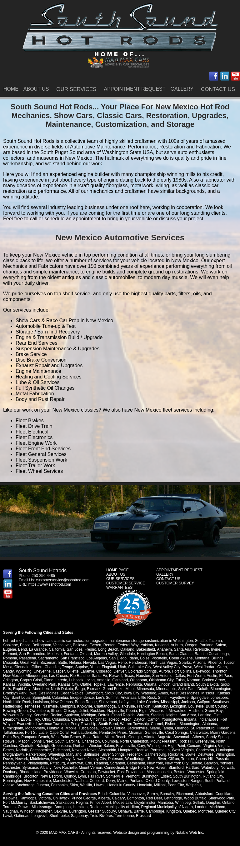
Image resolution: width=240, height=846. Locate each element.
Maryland (73, 754)
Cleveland (79, 719)
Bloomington (220, 689)
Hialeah (222, 728)
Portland (206, 645)
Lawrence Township (52, 724)
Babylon (210, 763)
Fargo (79, 689)
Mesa (7, 667)
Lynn (82, 776)
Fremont (10, 654)
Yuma (94, 667)
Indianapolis (208, 719)
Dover (8, 759)
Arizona (198, 662)
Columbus (60, 719)
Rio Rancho (71, 675)
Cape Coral (59, 732)
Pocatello (159, 658)
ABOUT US (36, 89)
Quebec (188, 811)
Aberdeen (40, 689)
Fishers (171, 724)
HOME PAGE (117, 570)
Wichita (24, 684)
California (57, 649)
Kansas (9, 684)
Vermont (132, 776)
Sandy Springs (217, 737)
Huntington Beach (151, 654)
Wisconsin (158, 710)
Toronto (9, 807)
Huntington (225, 750)
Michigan (88, 715)
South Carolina (67, 741)
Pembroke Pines (113, 732)
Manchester (62, 780)
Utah (122, 667)
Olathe (85, 684)
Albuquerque (27, 675)
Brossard (143, 815)
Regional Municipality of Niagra (167, 807)
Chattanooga (105, 706)
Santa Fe (90, 675)
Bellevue (80, 645)
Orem (221, 667)
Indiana (189, 719)
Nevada (89, 662)
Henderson (138, 662)
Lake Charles (148, 702)
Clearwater (199, 732)
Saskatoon (65, 802)
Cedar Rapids (71, 693)
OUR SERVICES (76, 89)
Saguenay (79, 815)
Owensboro (39, 710)
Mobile (70, 728)
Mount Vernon (90, 767)
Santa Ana (182, 649)
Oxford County (157, 780)
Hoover (105, 728)
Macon (24, 741)
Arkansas (128, 697)
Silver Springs (113, 754)
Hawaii (99, 785)
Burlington (149, 776)
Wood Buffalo (194, 798)
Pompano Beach (35, 737)
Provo (186, 667)
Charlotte (26, 745)
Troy (36, 719)
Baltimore (92, 754)
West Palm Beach (66, 737)
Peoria (131, 710)
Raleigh (43, 745)
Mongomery (35, 728)
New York (155, 763)
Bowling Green (15, 710)
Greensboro (61, 745)
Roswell (106, 675)
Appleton (71, 715)
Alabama (209, 724)
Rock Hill (185, 741)
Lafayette (127, 702)
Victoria (44, 798)
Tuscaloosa (87, 728)
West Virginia (182, 750)
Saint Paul (186, 689)
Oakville (60, 811)
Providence (52, 772)
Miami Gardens (222, 732)
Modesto (54, 654)
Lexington (178, 706)
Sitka (73, 785)
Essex (165, 776)
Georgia (135, 737)
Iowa (32, 693)
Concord (194, 745)
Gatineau (21, 815)
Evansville (25, 724)
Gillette (72, 671)
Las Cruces (49, 675)
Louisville (195, 706)
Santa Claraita (180, 654)
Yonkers (226, 763)
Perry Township (83, 724)
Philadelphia (38, 763)
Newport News (84, 750)
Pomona (10, 658)
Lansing (203, 715)
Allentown (75, 763)
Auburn (176, 645)
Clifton (172, 759)
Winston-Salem (101, 745)
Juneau (43, 785)
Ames (162, 693)
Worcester (195, 772)
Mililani (159, 785)
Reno (122, 662)
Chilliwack (61, 798)
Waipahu (192, 785)
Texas (120, 675)
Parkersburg (36, 754)
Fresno (90, 649)
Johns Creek (42, 741)
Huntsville (55, 728)
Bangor (196, 780)
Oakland (127, 649)
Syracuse (30, 767)
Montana (202, 658)
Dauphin (213, 802)
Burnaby (166, 794)
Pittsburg (57, 763)
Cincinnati (98, 719)
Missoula (10, 662)
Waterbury (209, 767)
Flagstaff (108, 667)
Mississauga (42, 807)
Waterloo (148, 693)
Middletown (39, 759)
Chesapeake (40, 750)
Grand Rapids (122, 715)
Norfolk (22, 750)
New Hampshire (37, 780)
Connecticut (113, 767)
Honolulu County (121, 785)
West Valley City (166, 667)
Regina (82, 802)
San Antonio (153, 675)
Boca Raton (92, 737)
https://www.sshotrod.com (49, 584)
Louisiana (41, 702)
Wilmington (156, 745)
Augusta (164, 737)
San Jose (74, 649)
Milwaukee (178, 710)
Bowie (190, 754)
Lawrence (115, 684)
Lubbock (76, 680)
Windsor (26, 811)
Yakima (146, 645)
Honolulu (144, 785)
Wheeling (56, 754)
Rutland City (212, 776)
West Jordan (203, 667)
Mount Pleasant (163, 741)
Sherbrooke (59, 815)
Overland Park (44, 684)
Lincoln (164, 684)
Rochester (11, 767)
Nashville (50, 706)
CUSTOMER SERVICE (125, 583)
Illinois (56, 710)
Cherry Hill (203, 759)
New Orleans (61, 702)
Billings (217, 658)
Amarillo (103, 680)
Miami (154, 728)
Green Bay (213, 710)
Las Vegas (107, 662)
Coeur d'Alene (181, 658)
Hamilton (80, 807)
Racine (56, 715)
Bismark (93, 689)
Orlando (181, 728)
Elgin (143, 710)
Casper (58, 671)
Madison (195, 710)
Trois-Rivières (100, 815)
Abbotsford (203, 794)
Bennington (12, 780)
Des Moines (48, 693)
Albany (45, 767)
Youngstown (171, 719)
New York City (176, 763)
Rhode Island (30, 772)
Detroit (103, 715)
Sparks (185, 662)
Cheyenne (41, 671)
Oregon (190, 645)
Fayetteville (178, 697)
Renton (109, 645)
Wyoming (23, 671)
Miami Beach (115, 737)
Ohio (46, 719)
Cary (141, 745)
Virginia (209, 745)
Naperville (116, 710)
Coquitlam (222, 794)
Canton (153, 719)
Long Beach (108, 649)
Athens (197, 737)
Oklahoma (138, 680)
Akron (126, 719)
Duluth (202, 689)
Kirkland (161, 645)
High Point (176, 745)
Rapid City (21, 689)
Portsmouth (159, 750)
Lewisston (179, 780)
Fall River (95, 776)
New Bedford (51, 776)
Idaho (133, 658)
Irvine (215, 649)
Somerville (114, 776)
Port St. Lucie (36, 732)
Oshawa (124, 811)
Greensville (204, 741)
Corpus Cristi (31, 680)
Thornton (219, 671)
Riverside (201, 649)
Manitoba (164, 802)
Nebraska (134, 684)
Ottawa (24, 807)
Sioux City (113, 693)
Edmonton (134, 798)
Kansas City (68, 684)
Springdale (199, 697)
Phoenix (214, 662)
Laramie (87, 671)
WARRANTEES (119, 587)
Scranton (117, 763)
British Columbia (111, 794)
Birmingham (13, 728)
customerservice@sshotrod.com (63, 580)
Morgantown (13, 754)
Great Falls (29, 662)
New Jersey (60, 759)
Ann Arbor (187, 715)
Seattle (201, 640)
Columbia (60, 697)
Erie (88, 763)
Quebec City (224, 811)
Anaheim (164, 649)
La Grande (38, 649)
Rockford (97, 710)
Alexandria (107, 750)
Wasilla (86, 785)
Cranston (88, 772)
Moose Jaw (122, 802)
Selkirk (197, 802)
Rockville (175, 754)
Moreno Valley (106, 654)
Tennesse (32, 706)
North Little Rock (17, 702)
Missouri (208, 693)
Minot (129, 689)
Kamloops (28, 798)
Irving (90, 680)
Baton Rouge (86, 702)
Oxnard (86, 654)
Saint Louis (20, 697)
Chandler (52, 667)
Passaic (221, 759)
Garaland (120, 680)
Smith (162, 697)
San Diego (118, 658)
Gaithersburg (155, 754)
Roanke (141, 750)
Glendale (126, 654)
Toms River (156, 759)
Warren (142, 715)
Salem (220, 645)
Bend (22, 649)
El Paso (216, 675)
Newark (21, 759)
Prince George (84, 798)
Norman (193, 680)
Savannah (181, 737)
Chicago (70, 710)
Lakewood (200, 671)
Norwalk (226, 767)
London (201, 807)
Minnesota (144, 689)
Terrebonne (123, 815)
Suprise (81, 667)
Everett (95, 645)
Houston (134, 675)
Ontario (228, 802)
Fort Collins (180, 671)
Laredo (61, 680)
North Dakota (61, 689)
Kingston (173, 811)
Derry (110, 780)
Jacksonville (137, 728)
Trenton (186, 759)
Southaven (221, 702)
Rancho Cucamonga (211, 654)
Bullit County (215, 706)
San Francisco (72, 658)
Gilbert (37, 667)
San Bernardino (32, 654)
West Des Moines (183, 693)
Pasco (25, 645)
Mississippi (170, 702)
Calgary (118, 798)
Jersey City (96, 759)
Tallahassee (13, 732)
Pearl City (175, 785)
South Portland (216, 780)
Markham (217, 807)
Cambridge (12, 776)
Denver (119, 671)
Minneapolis (166, 689)
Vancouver (62, 645)
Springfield (41, 697)
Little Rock (146, 697)
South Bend (108, 724)
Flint (216, 715)
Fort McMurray (15, 802)
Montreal (205, 811)
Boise (144, 658)
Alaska (8, 785)
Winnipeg (182, 802)
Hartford (191, 767)
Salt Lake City (139, 667)
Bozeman (48, 662)
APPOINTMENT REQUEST (134, 89)
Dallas (171, 675)
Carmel (157, 724)
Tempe (67, 667)
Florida (119, 728)
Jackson (188, 702)
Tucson (229, 662)
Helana (75, 662)
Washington (183, 640)
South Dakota (207, 684)
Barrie (138, 811)
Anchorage (25, 785)
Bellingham (41, 645)
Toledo (113, 719)
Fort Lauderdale (84, 732)
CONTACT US (218, 89)
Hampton (125, 750)
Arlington (10, 680)
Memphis (67, 706)
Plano (48, 680)
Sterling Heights (163, 715)
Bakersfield (145, 649)
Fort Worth (187, 675)
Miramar (135, 732)
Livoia (26, 719)
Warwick (71, 772)
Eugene (9, 649)
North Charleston (134, 741)
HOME (10, 89)
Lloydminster (144, 802)
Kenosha (40, 715)
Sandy (8, 671)
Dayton (139, 719)
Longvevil (40, 815)
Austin (203, 675)
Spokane (10, 645)
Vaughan (10, 811)
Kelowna (10, 798)
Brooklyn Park (15, 693)
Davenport (93, 693)
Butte (62, 662)
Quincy (69, 776)
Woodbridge (134, 759)
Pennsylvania (14, 763)
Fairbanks (59, 785)
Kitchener (43, 811)
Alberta (104, 798)
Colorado (103, 671)
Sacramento (48, 658)
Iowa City (130, 693)
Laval (7, 815)
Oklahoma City (161, 680)
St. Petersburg (202, 728)
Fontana (71, 654)
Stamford (175, 767)
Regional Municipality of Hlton (114, 807)
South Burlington (186, 776)
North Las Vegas (163, 662)
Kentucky (159, 706)
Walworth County (17, 715)
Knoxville (84, 706)
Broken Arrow (213, 680)
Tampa (166, 728)
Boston (179, 772)
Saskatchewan (41, 802)
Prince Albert (100, 802)
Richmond (61, 750)
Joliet (83, 710)
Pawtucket (106, 772)
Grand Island (183, 684)
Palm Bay (11, 737)
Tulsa (179, 680)
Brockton (30, 776)
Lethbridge (172, 798)
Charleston (91, 741)
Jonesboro (219, 697)
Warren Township (134, 724)
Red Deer (154, 798)
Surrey (152, 794)
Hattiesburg (12, 706)
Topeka (99, 684)
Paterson (115, 759)
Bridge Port (134, 767)
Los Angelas (97, 658)
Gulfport (203, 702)
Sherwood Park (220, 798)
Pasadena (27, 658)
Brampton (62, 807)
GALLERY (182, 89)
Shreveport (108, 702)
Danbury (10, 772)
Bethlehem (136, 763)
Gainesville (153, 732)
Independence (81, 697)
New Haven (156, 767)
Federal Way (127, 645)
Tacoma (215, 640)
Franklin (143, 706)
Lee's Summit (107, 697)
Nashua (80, 780)
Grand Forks (112, 689)
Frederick (134, 754)
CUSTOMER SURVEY (175, 583)
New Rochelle (64, 767)
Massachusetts (158, 772)
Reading (101, 763)
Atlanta (149, 737)
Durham (80, 745)
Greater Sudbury (101, 811)
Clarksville (126, 706)
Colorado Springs (141, 671)
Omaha (150, 684)
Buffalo (196, 763)
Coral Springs (176, 732)
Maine (122, 780)
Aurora (163, 671)
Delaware (205, 754)
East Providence (130, 772)
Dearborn (11, 719)
